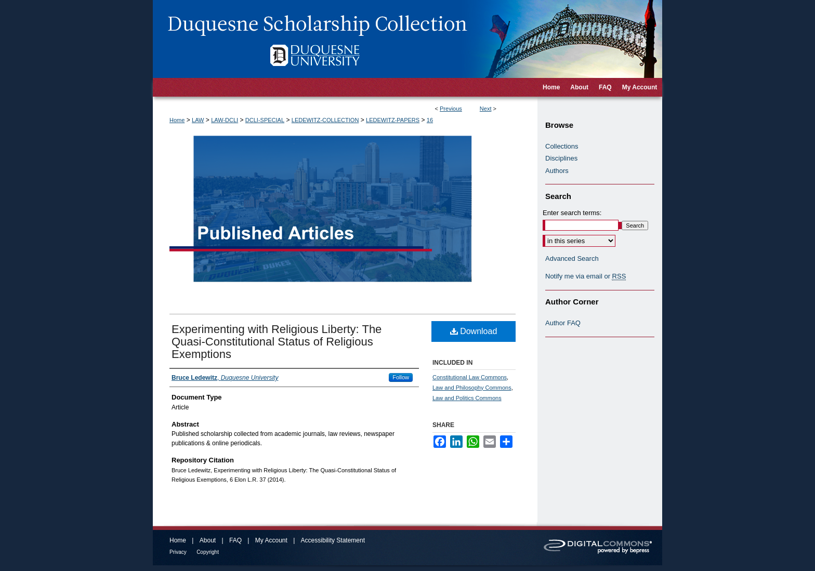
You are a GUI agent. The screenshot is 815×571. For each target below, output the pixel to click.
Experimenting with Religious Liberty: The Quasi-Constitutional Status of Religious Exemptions (277, 342)
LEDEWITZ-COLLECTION (325, 120)
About (208, 540)
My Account (271, 540)
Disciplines (561, 158)
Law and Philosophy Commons (471, 387)
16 (430, 120)
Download (473, 331)
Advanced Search (572, 258)
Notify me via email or (585, 276)
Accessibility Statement (333, 540)
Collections (562, 146)
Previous (451, 108)
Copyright (207, 552)
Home (177, 120)
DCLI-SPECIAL (264, 120)
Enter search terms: (572, 213)
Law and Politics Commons (467, 398)
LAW (198, 120)
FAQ (235, 540)
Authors (557, 171)
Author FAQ (563, 323)
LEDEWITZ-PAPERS (392, 120)
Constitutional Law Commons (469, 377)
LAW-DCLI (224, 120)
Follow (400, 377)
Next (486, 108)
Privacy (178, 552)
